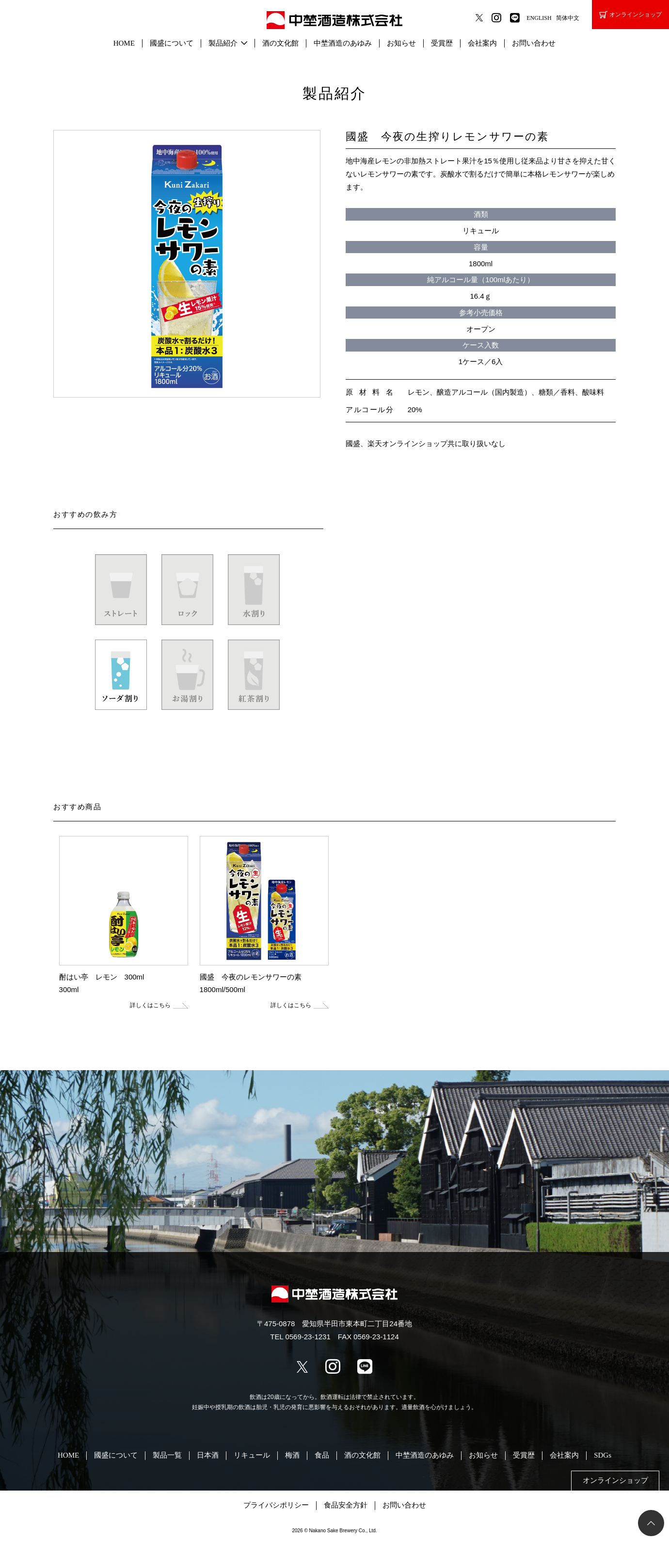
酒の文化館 (280, 43)
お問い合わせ (534, 43)
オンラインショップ (630, 14)
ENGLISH (538, 18)
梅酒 (292, 1455)
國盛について (171, 43)
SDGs (602, 1455)
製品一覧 (167, 1455)
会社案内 (482, 43)
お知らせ (401, 43)
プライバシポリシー (276, 1505)
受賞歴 (442, 43)
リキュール (252, 1455)
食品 (322, 1455)
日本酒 (208, 1455)
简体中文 (567, 18)
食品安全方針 (345, 1505)
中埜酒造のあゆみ (343, 43)
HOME (124, 43)
